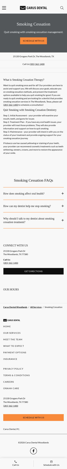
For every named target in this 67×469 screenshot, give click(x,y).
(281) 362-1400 (37, 64)
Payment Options (14, 352)
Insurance (10, 359)
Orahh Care (11, 388)
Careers (8, 381)
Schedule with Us (33, 40)
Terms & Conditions (16, 375)
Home (7, 326)
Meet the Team (13, 339)
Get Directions (33, 271)
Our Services (11, 333)
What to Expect (13, 346)
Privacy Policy (13, 368)
